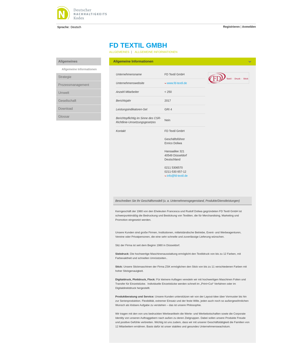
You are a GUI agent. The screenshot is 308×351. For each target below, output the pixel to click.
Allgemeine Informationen (79, 69)
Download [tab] (65, 108)
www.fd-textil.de (177, 83)
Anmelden (249, 26)
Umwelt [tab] (63, 92)
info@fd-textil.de (177, 175)
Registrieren (231, 26)
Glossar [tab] (63, 116)
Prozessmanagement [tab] (73, 85)
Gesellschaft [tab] (67, 100)
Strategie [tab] (64, 77)
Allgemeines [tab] (67, 61)
